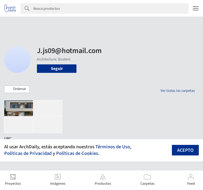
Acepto (185, 150)
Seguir (57, 69)
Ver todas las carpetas (178, 91)
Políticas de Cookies (77, 153)
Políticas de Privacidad (28, 153)
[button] (17, 89)
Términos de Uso (112, 146)
